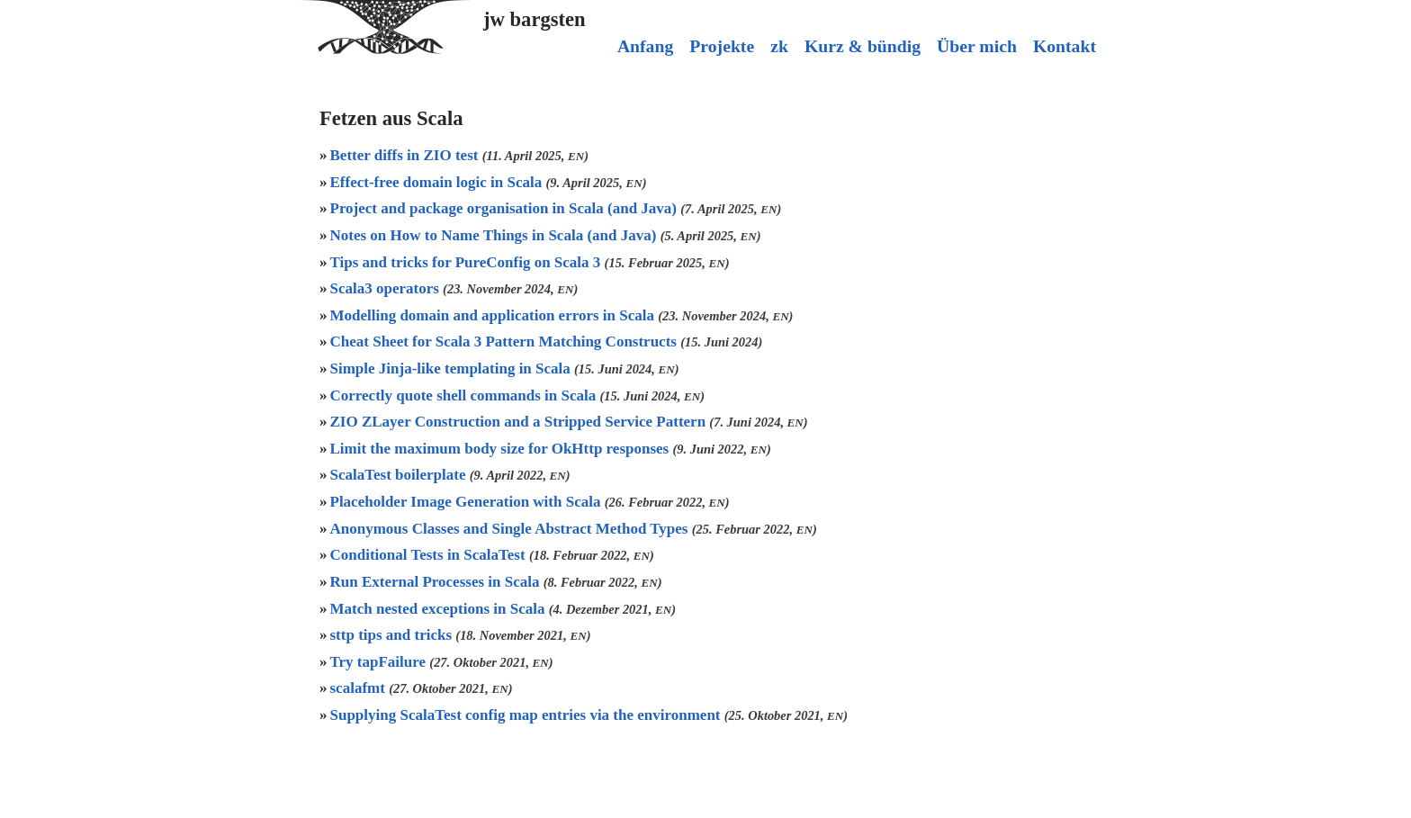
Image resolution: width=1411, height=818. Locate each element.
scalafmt (360, 688)
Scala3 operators (387, 288)
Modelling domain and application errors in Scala (494, 315)
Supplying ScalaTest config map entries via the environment (527, 715)
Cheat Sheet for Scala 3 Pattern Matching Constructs (505, 341)
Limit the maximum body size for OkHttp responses (501, 448)
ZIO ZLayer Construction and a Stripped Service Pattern (520, 421)
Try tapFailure (380, 661)
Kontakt (1064, 46)
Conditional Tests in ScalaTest (429, 554)
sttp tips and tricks (393, 634)
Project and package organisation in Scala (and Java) (505, 208)
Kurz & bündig (862, 46)
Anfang (645, 46)
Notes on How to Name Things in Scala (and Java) (495, 235)
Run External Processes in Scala (437, 581)
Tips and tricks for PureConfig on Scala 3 (467, 262)
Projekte (721, 46)
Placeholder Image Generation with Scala (467, 501)
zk (779, 46)
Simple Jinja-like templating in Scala (452, 368)
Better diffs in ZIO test (406, 155)
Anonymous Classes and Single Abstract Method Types (511, 528)
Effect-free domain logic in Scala (438, 182)
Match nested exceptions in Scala (439, 608)
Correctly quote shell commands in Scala (465, 395)
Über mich (977, 46)
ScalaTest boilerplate (400, 474)
